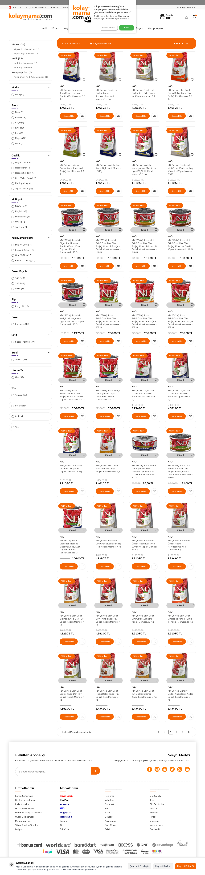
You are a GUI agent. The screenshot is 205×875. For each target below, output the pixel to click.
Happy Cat (65, 812)
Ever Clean (110, 825)
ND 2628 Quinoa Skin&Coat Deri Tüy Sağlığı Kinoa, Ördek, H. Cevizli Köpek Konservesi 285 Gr (108, 321)
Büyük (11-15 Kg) (23, 260)
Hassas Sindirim (23, 173)
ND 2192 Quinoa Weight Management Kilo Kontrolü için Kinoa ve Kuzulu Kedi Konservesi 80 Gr (144, 471)
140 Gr (18, 278)
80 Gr (18, 288)
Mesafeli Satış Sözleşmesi (28, 812)
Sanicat (154, 812)
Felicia (108, 829)
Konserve (20, 324)
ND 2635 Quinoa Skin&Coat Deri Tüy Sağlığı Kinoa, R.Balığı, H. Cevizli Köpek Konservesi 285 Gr (144, 321)
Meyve (19, 138)
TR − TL (15, 7)
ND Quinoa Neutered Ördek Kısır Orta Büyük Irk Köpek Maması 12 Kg (144, 93)
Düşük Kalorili (21, 162)
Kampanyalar (156, 28)
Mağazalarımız (23, 820)
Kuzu (18, 133)
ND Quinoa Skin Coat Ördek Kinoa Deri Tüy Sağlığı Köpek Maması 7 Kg (72, 695)
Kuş (66, 28)
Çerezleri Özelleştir (139, 866)
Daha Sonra (108, 27)
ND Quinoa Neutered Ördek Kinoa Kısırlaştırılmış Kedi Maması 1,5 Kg (107, 94)
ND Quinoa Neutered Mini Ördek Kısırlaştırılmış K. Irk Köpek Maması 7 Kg (108, 543)
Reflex (153, 816)
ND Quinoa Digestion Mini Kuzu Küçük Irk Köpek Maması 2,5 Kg (71, 468)
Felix (107, 808)
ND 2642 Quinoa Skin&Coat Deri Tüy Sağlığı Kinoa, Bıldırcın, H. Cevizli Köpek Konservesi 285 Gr (180, 321)
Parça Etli (20, 306)
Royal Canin (66, 795)
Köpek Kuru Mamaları (26, 49)
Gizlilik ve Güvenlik (24, 808)
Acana (63, 820)
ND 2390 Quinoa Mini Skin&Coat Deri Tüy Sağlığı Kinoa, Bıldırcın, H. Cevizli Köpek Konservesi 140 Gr (144, 246)
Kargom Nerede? (186, 7)
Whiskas (109, 800)
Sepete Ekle (69, 115)
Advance (64, 804)
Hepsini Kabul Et (185, 866)
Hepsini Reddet (163, 866)
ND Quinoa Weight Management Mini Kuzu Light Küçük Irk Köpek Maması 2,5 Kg (144, 170)
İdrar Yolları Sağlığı (24, 178)
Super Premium (23, 342)
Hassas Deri (21, 167)
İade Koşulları (22, 804)
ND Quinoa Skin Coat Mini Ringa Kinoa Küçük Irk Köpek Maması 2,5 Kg (180, 618)
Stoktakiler (19, 405)
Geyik (18, 122)
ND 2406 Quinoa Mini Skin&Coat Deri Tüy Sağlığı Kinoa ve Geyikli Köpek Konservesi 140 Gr (180, 245)
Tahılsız (19, 359)
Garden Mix (156, 829)
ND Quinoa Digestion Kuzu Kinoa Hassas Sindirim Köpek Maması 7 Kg (180, 395)
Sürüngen (137, 28)
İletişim (18, 829)
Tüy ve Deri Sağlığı (24, 188)
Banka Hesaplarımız (25, 800)
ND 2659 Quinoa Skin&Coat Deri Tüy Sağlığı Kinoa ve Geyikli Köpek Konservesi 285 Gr (72, 395)
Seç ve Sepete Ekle (100, 43)
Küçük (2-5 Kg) (23, 250)
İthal (18, 377)
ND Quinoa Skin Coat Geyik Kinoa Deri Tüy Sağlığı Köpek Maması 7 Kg (108, 620)
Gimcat (153, 808)
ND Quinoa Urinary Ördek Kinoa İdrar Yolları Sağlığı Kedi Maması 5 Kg (180, 695)
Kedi (44, 28)
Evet (126, 27)
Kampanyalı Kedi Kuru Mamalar (31, 77)
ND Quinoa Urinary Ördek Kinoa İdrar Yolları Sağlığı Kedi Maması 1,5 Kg (72, 170)
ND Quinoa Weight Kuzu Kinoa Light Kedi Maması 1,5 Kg (108, 168)
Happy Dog (66, 816)
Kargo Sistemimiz (24, 795)
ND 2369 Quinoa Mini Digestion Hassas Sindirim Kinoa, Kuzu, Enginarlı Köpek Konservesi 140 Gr (71, 246)
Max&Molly (155, 795)
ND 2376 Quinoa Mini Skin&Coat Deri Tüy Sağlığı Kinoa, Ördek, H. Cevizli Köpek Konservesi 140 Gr (180, 471)
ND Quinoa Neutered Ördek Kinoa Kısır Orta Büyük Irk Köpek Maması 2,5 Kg (144, 545)
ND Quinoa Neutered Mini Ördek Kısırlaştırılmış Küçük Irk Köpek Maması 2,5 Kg (180, 170)
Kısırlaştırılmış (21, 183)
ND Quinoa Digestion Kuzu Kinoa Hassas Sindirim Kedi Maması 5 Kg (144, 395)
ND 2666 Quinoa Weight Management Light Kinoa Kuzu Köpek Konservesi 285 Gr (108, 395)
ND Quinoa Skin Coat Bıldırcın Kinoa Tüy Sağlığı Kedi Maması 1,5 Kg (108, 470)
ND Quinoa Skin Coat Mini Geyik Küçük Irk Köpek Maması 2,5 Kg (143, 618)
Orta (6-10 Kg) (22, 255)
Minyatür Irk (21, 216)
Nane (18, 143)
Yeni (15, 427)
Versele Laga (157, 825)
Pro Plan (64, 800)
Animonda (110, 820)
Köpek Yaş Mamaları (26, 53)
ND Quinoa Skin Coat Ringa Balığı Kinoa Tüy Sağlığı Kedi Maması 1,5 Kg (180, 94)
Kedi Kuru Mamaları (25, 63)
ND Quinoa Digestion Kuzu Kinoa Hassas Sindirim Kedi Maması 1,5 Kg (72, 94)
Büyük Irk (19, 206)
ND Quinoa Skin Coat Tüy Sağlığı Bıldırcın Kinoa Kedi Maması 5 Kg (144, 693)
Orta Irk (18, 221)
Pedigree (109, 795)
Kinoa (18, 127)
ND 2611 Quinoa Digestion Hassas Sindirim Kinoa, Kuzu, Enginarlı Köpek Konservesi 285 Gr (70, 546)
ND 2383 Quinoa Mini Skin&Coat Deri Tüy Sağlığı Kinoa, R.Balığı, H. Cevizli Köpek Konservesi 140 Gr (108, 246)
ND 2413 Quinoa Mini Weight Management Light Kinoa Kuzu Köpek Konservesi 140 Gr (72, 320)
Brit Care (64, 829)
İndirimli (17, 416)
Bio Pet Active (157, 804)
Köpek (55, 28)
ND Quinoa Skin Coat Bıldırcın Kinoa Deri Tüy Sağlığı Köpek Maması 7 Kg (72, 620)
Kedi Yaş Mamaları (24, 67)
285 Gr (18, 283)
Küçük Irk (19, 211)
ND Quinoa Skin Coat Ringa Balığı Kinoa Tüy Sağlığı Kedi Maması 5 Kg (107, 695)
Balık (17, 112)
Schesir (108, 816)
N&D (18, 94)
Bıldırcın (19, 117)
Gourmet (109, 804)
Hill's (62, 808)
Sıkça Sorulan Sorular (36, 7)
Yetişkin (19, 395)
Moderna (154, 820)
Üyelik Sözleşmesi (24, 816)
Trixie (152, 800)
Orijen (63, 825)
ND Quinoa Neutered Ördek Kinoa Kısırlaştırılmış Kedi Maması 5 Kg (179, 545)
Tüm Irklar (20, 227)
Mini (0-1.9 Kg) (22, 244)
